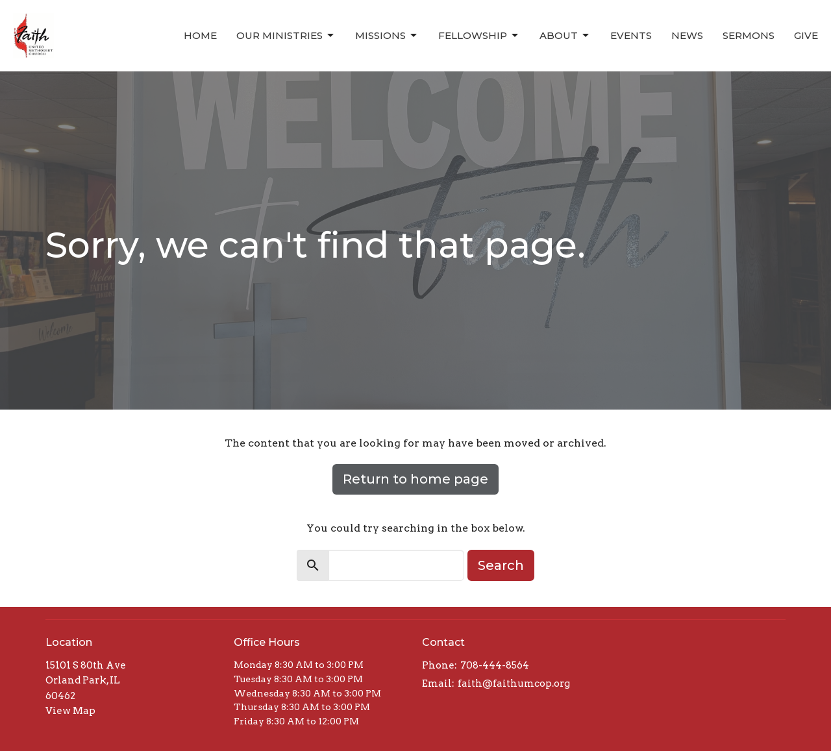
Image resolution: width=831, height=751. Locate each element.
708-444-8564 (494, 665)
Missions (387, 35)
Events (631, 35)
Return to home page (415, 479)
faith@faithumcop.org (514, 683)
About (565, 35)
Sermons (749, 35)
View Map (70, 711)
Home (200, 35)
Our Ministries (286, 35)
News (687, 35)
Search (501, 565)
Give (806, 35)
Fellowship (479, 35)
